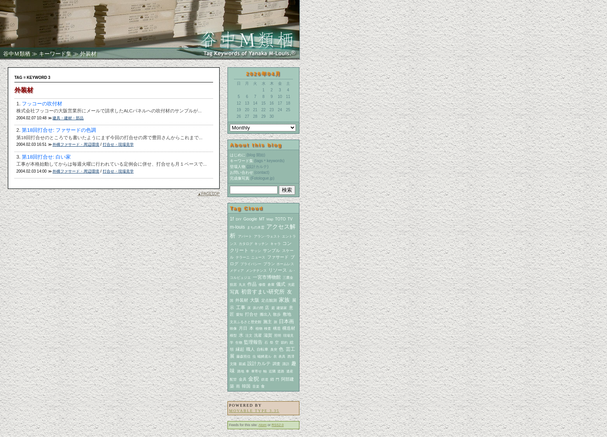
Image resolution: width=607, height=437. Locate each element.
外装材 (241, 300)
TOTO (280, 219)
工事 (240, 307)
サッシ (255, 251)
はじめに (237, 155)
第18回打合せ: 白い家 (46, 157)
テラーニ (243, 257)
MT (261, 219)
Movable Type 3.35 (254, 411)
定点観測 (269, 300)
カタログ (246, 244)
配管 (233, 379)
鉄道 (264, 379)
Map (269, 219)
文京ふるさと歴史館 (245, 322)
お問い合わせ (241, 172)
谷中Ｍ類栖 (16, 54)
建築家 (281, 308)
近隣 (272, 371)
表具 (281, 356)
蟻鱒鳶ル (264, 356)
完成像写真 (239, 178)
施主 (267, 321)
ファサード (278, 257)
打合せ (251, 314)
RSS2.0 (278, 425)
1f (232, 219)
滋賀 (268, 335)
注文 (248, 335)
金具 (243, 379)
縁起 (240, 349)
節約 (284, 342)
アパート (245, 236)
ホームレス (285, 264)
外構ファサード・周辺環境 (75, 144)
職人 (250, 349)
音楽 (255, 386)
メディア (237, 271)
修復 (262, 285)
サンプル (271, 250)
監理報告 (253, 342)
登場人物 (237, 166)
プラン (269, 264)
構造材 (288, 328)
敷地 (287, 314)
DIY (238, 219)
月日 (243, 328)
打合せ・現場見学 (118, 144)
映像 (233, 328)
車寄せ (256, 371)
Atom (263, 425)
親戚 (242, 364)
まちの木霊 (255, 227)
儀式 (280, 284)
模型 (233, 335)
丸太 (242, 285)
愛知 (239, 314)
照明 (277, 335)
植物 (258, 328)
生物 (238, 342)
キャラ (275, 244)
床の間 (258, 308)
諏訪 (285, 364)
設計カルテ (259, 363)
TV (290, 219)
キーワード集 (55, 54)
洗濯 (258, 335)
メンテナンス (256, 271)
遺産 (289, 371)
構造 (277, 328)
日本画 (286, 321)
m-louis (237, 227)
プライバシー (250, 264)
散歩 (277, 314)
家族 (284, 300)
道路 (280, 371)
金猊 (253, 379)
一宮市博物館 (267, 277)
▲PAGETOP (209, 194)
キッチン (261, 244)
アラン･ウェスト (267, 236)
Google (250, 219)
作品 (252, 284)
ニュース (258, 257)
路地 (240, 371)
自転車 (262, 349)
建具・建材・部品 (68, 118)
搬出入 (265, 314)
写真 (234, 292)
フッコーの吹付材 (42, 104)
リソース (277, 270)
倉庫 (271, 285)
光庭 (291, 285)
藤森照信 (243, 356)
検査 (267, 328)
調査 (276, 364)
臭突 (273, 349)
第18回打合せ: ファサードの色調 (59, 130)
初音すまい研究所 (263, 291)
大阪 (254, 300)
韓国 (246, 386)
